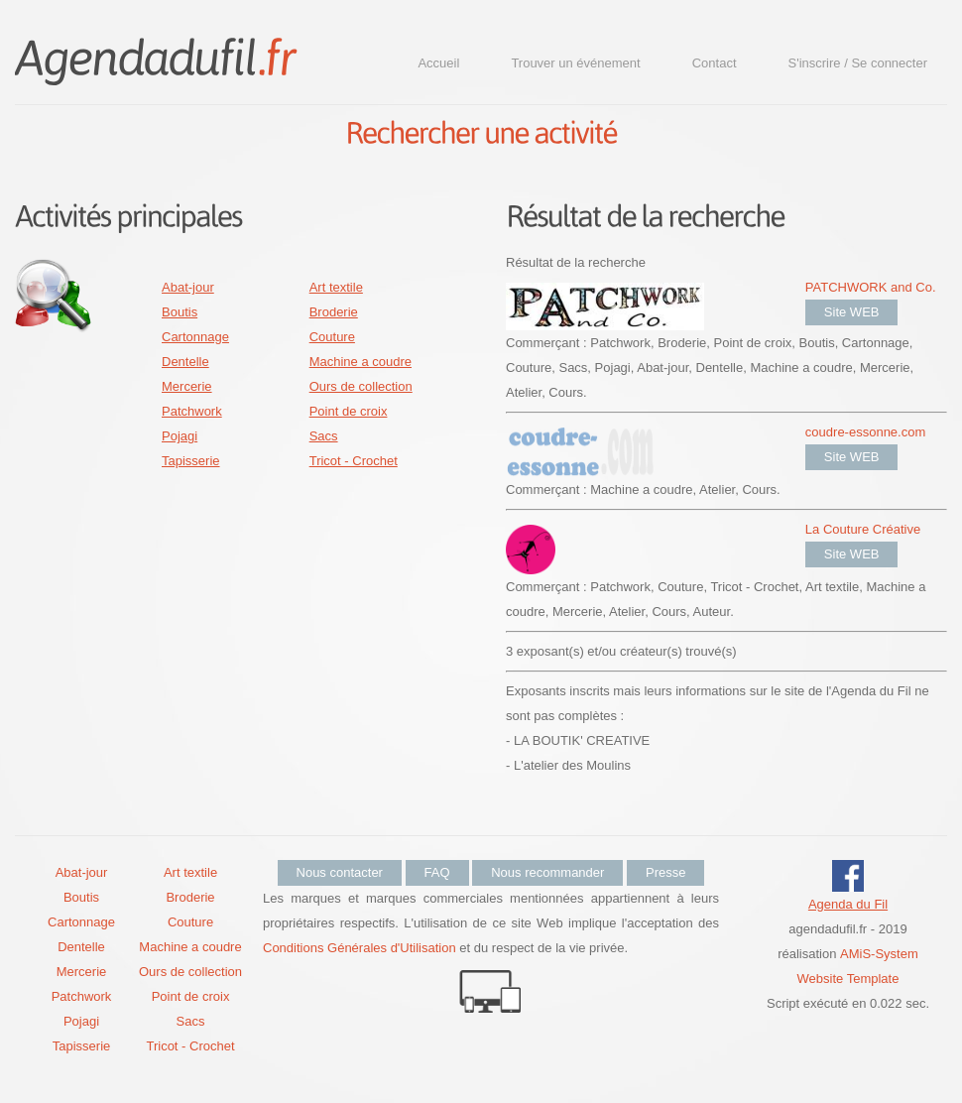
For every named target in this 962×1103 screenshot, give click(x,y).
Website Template (848, 978)
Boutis (179, 312)
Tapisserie (191, 460)
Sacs (323, 436)
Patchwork (192, 411)
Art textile (336, 287)
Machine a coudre (360, 361)
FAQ (437, 872)
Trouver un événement (575, 63)
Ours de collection (361, 386)
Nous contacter (340, 872)
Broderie (333, 312)
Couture (332, 336)
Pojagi (179, 436)
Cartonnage (195, 336)
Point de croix (348, 411)
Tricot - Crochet (353, 460)
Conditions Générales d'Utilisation (359, 947)
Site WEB (852, 312)
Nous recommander (547, 872)
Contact (714, 63)
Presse (665, 872)
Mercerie (187, 386)
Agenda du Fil (848, 904)
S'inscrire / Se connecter (858, 63)
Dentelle (185, 361)
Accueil (438, 63)
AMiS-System (879, 953)
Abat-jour (188, 287)
